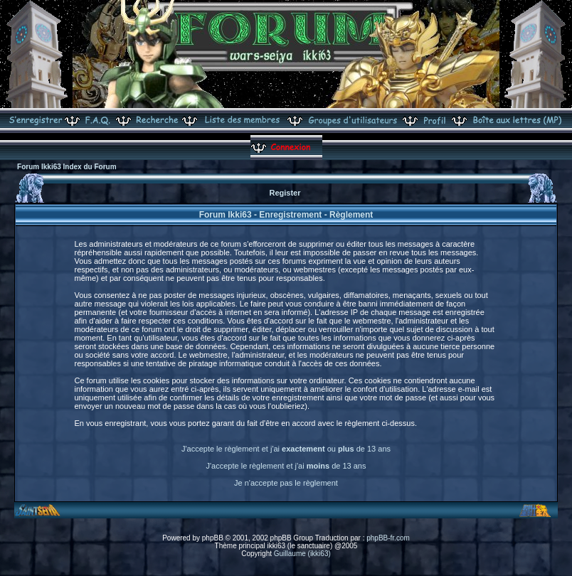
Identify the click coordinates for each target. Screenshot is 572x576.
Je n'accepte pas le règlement (286, 483)
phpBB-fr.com (388, 538)
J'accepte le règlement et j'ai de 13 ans (286, 466)
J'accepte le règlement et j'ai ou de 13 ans (286, 448)
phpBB (212, 538)
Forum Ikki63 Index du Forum (66, 167)
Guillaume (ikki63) (302, 554)
